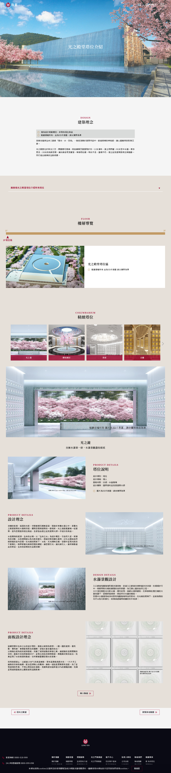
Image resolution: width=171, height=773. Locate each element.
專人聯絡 (84, 693)
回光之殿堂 (22, 712)
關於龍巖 (55, 761)
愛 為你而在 (150, 761)
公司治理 (125, 761)
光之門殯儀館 (96, 761)
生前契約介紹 (82, 761)
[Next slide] (162, 343)
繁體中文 (150, 4)
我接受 (137, 769)
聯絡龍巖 (138, 761)
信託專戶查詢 (111, 761)
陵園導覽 (69, 761)
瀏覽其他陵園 (148, 712)
